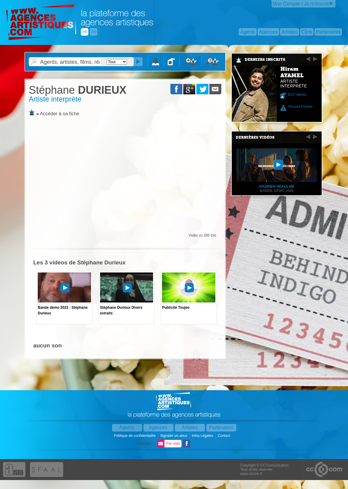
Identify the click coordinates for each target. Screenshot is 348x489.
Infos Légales (203, 436)
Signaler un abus (174, 436)
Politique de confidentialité (135, 436)
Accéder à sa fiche (59, 113)
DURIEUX (77, 90)
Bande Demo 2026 (276, 191)
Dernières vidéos (255, 137)
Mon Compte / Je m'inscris (301, 3)
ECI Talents (297, 95)
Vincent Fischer (300, 107)
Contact (224, 436)
